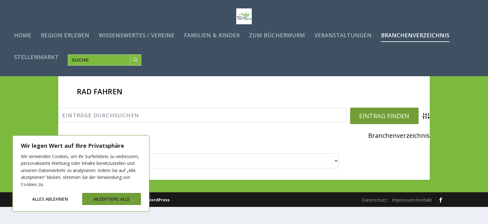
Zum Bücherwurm (277, 34)
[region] (80, 173)
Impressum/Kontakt (412, 213)
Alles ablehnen (50, 199)
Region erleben (65, 34)
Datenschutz (374, 213)
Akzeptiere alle (111, 199)
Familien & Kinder (212, 34)
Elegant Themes (92, 213)
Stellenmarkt (36, 56)
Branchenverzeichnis (415, 34)
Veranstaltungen (343, 34)
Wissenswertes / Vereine (137, 34)
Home (22, 34)
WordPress (158, 213)
